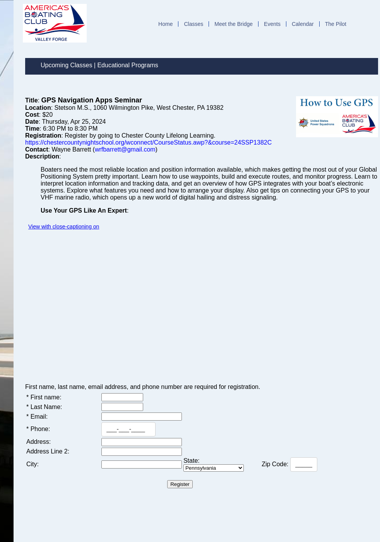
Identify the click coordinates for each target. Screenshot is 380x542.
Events (272, 24)
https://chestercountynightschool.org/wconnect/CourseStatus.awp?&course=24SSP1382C (148, 142)
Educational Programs (127, 65)
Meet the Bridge (233, 24)
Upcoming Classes (66, 65)
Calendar (303, 24)
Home (165, 24)
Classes (193, 24)
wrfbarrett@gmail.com (125, 149)
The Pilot (335, 24)
